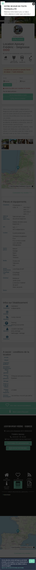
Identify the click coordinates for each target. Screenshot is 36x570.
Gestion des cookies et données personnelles (13, 567)
